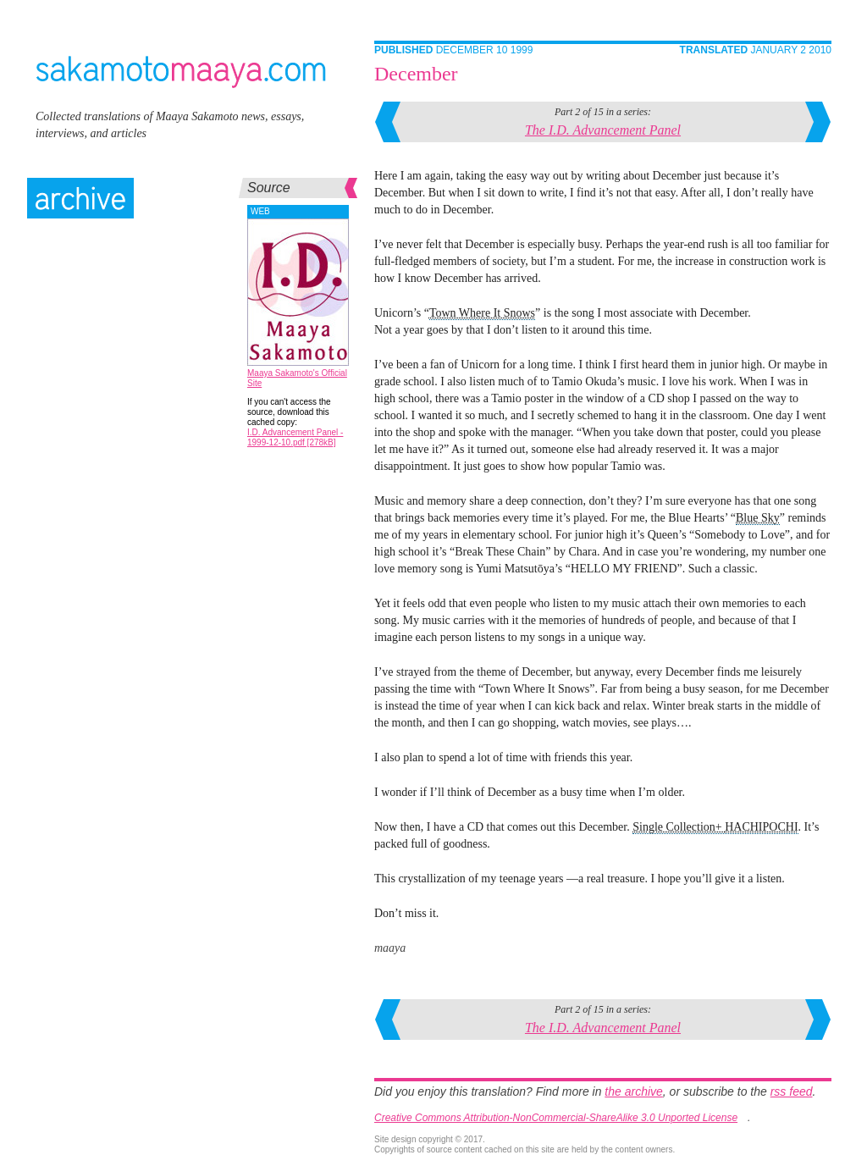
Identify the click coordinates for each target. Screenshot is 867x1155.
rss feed (791, 1091)
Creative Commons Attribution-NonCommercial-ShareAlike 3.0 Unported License (555, 1118)
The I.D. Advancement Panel (603, 130)
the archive (633, 1091)
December (416, 74)
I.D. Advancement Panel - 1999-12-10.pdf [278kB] (295, 437)
